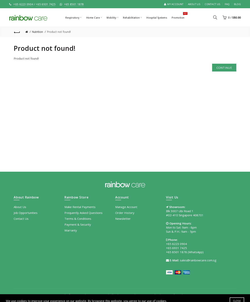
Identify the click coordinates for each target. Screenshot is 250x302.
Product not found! (59, 32)
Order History (124, 213)
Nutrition (37, 32)
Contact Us (212, 4)
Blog (237, 4)
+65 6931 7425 (45, 4)
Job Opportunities (26, 213)
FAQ (227, 4)
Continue (224, 68)
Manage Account (126, 207)
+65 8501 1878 (74, 4)
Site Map (190, 295)
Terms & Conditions (77, 219)
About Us (194, 4)
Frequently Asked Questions (83, 213)
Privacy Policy (149, 295)
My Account (174, 4)
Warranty (70, 230)
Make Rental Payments (80, 207)
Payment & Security (77, 224)
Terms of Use (171, 295)
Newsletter (123, 219)
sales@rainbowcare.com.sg (198, 260)
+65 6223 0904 (23, 4)
